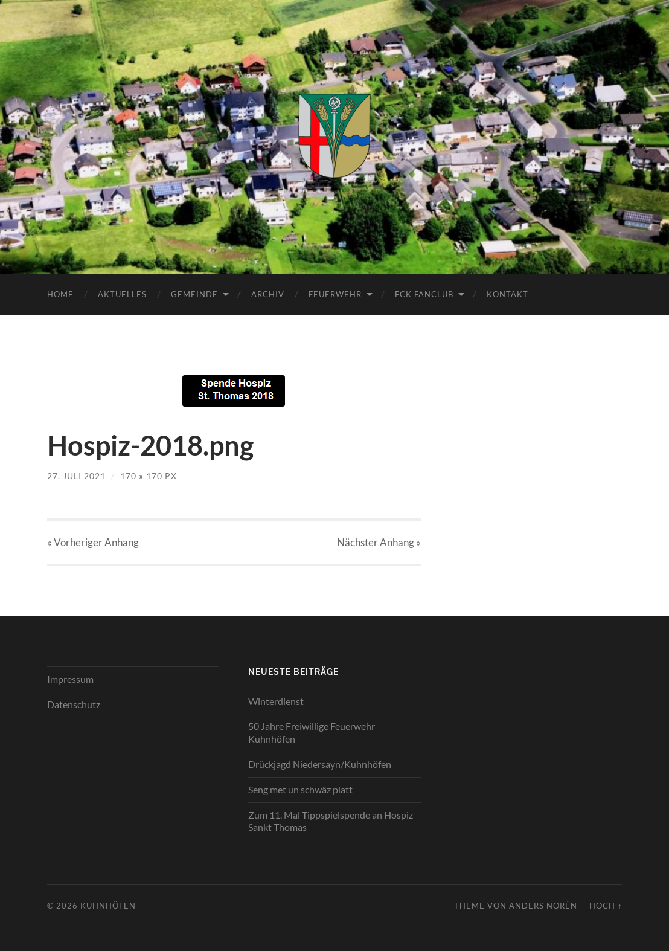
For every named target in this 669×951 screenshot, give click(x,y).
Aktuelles (122, 294)
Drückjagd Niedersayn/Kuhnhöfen (319, 764)
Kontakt (507, 294)
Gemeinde (194, 294)
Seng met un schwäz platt (300, 789)
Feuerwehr (335, 294)
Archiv (267, 294)
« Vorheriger (93, 542)
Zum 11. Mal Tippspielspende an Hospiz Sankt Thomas (330, 821)
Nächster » (379, 542)
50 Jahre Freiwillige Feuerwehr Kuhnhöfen (311, 732)
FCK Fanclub (424, 294)
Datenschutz (73, 704)
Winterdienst (276, 701)
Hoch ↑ (605, 906)
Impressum (70, 679)
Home (60, 294)
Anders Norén (543, 906)
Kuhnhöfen (108, 906)
